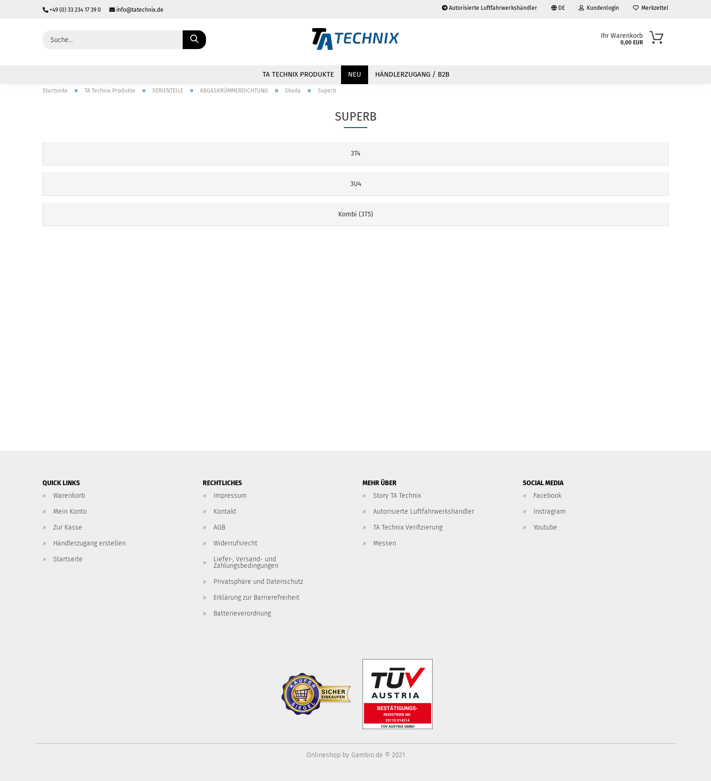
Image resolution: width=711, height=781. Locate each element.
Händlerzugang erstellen (89, 543)
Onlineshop (323, 755)
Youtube (545, 527)
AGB (219, 527)
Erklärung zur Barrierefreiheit (256, 598)
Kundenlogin (599, 8)
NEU (354, 74)
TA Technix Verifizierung (407, 527)
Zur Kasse (67, 527)
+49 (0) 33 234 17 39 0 (72, 10)
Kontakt (224, 512)
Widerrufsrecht (235, 543)
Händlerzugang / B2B (412, 74)
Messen (384, 543)
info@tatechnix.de (133, 10)
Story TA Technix (397, 496)
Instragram (549, 512)
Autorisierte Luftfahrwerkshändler (489, 8)
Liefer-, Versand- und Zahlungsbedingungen (245, 562)
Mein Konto (70, 512)
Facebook (547, 496)
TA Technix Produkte (298, 74)
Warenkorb (69, 496)
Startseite (68, 559)
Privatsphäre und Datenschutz (258, 582)
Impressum (230, 496)
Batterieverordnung (242, 613)
